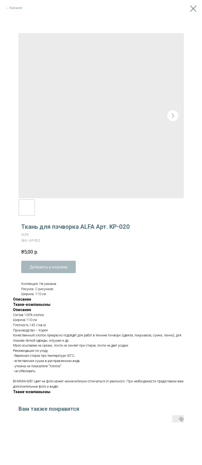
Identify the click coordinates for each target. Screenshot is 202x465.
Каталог (16, 8)
